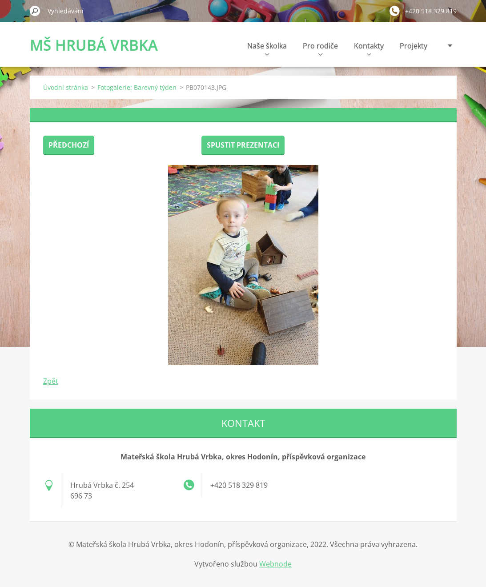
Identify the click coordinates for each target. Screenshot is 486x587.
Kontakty (368, 48)
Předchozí (68, 145)
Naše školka (267, 48)
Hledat (35, 11)
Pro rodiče (320, 48)
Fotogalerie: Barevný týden (137, 87)
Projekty (413, 46)
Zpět (50, 381)
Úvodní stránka (65, 87)
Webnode (275, 564)
